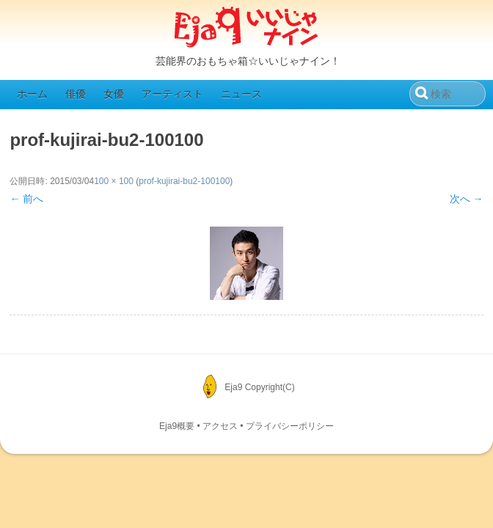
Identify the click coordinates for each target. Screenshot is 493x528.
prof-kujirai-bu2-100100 (184, 181)
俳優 (75, 94)
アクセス (220, 426)
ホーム (32, 94)
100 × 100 (114, 181)
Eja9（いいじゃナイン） (246, 28)
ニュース (241, 94)
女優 (113, 94)
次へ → (466, 199)
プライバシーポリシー (290, 426)
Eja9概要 (176, 426)
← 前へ (26, 199)
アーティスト (172, 94)
